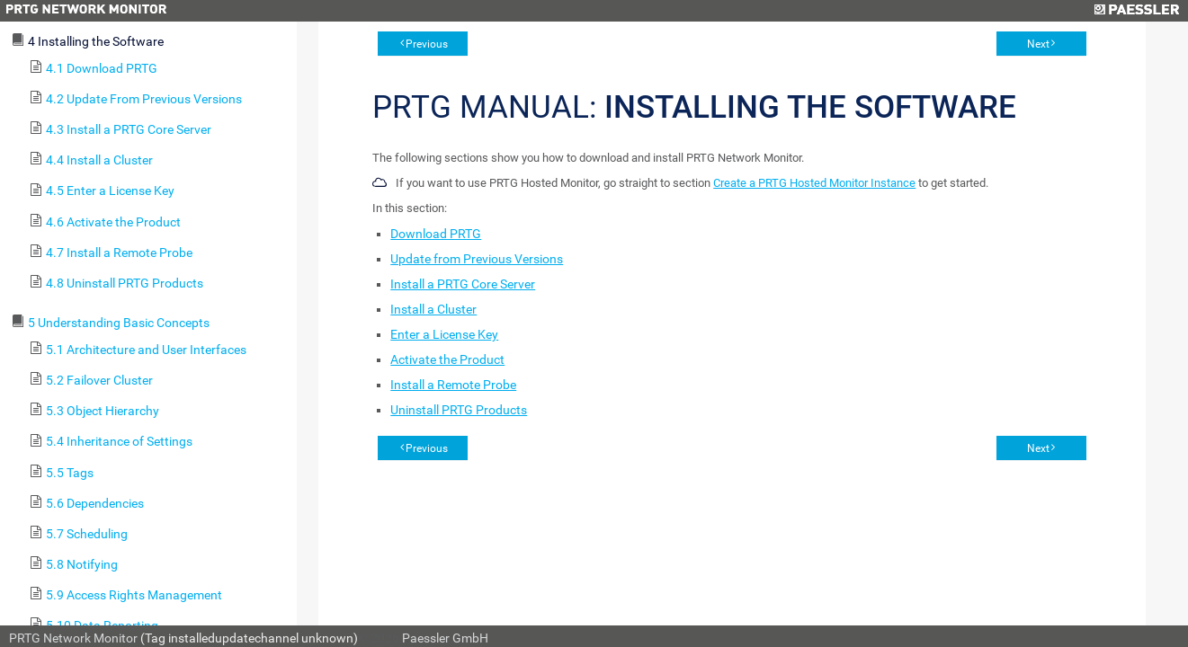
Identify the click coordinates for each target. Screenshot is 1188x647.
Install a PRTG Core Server (462, 284)
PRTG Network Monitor (73, 638)
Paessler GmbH (445, 638)
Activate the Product (447, 359)
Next (1038, 44)
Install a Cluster (433, 309)
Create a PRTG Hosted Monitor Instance (814, 183)
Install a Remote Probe (453, 384)
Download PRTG (435, 233)
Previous (427, 44)
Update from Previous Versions (476, 259)
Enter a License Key (444, 334)
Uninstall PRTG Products (458, 410)
